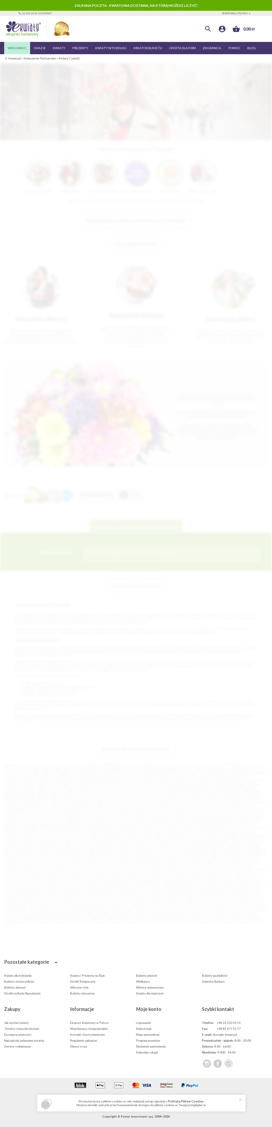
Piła (203, 772)
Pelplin (67, 899)
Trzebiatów (104, 847)
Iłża (161, 873)
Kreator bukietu (147, 48)
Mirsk (235, 888)
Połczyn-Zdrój (209, 899)
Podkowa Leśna (112, 832)
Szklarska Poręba (44, 914)
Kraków (25, 765)
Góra (262, 869)
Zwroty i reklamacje (17, 1046)
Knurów (85, 791)
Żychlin (9, 925)
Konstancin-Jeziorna (201, 813)
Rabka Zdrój (99, 836)
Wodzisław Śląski (173, 783)
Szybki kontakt (218, 1009)
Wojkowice (253, 918)
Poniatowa (228, 899)
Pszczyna (60, 836)
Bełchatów (177, 780)
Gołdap (156, 869)
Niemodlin (188, 824)
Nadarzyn (123, 824)
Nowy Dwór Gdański (246, 892)
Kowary (108, 880)
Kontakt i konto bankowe (87, 1034)
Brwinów (63, 862)
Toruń (196, 765)
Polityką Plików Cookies (185, 1101)
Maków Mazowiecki (163, 821)
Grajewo (38, 873)
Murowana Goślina (58, 892)
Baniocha (27, 858)
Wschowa (127, 850)
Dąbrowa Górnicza (179, 768)
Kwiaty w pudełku (110, 48)
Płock (209, 768)
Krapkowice (57, 817)
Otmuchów (259, 828)
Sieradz (83, 787)
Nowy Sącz (131, 772)
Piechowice (41, 832)
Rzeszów (10, 768)
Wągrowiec (97, 918)
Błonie (95, 795)
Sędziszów (56, 839)
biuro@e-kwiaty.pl (225, 1034)
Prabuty (256, 899)
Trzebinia (121, 847)
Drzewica (223, 802)
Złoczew (166, 921)
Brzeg (230, 795)
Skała (110, 839)
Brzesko (96, 862)
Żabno (242, 850)
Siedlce (165, 772)
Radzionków (171, 903)
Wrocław (39, 765)
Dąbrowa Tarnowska (66, 802)
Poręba (243, 899)
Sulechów (182, 843)
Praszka (9, 903)
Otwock (134, 787)
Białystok (146, 765)
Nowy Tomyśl (13, 895)
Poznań (53, 765)
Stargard (259, 772)
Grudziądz (63, 772)
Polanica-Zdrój (164, 832)
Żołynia (243, 921)
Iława (152, 873)
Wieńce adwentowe (150, 987)
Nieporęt (224, 824)
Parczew (43, 899)
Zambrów (73, 921)
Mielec (68, 780)
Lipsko (139, 884)
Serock (83, 839)
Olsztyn (183, 765)
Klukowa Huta (161, 813)
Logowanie (143, 1023)
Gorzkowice (186, 806)
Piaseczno (82, 783)
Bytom (67, 768)
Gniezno (10, 776)
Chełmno (55, 798)
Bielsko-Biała (52, 768)
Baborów (12, 858)
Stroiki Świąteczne (82, 981)
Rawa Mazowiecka (179, 836)
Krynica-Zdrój (118, 817)
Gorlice (149, 806)
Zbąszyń (115, 921)
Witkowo (222, 918)
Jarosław (99, 791)
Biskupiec (141, 858)
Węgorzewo (236, 847)
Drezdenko (206, 802)
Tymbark (43, 918)
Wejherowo (110, 783)
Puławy (192, 783)
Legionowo (255, 780)
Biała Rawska (232, 791)
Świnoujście (168, 787)
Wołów (19, 921)
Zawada (44, 854)
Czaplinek (212, 798)
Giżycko (57, 806)
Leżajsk (193, 817)
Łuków (106, 821)
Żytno (171, 854)
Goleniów (134, 806)
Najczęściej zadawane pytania (24, 1040)
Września (111, 850)
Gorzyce (202, 806)
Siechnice (97, 839)
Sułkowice (159, 910)
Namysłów (155, 824)
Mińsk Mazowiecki (226, 787)
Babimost (260, 854)
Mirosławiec (220, 888)
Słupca (234, 906)
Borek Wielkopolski (237, 858)
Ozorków (231, 895)
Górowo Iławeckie (16, 873)
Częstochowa (211, 765)
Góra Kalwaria (165, 806)
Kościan (95, 880)
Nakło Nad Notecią (101, 892)
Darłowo (204, 865)
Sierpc (151, 906)
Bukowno (179, 862)
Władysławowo (28, 850)
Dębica (41, 787)
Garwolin (58, 869)
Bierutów (116, 858)
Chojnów (25, 865)
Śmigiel (103, 914)
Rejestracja (143, 1028)
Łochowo (55, 888)
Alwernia (138, 791)
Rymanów (11, 839)
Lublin (118, 765)
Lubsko (95, 821)
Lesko (61, 884)
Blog (251, 48)
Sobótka (247, 906)
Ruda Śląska (114, 768)
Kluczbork (142, 813)
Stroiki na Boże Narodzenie (22, 993)
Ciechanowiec (147, 798)
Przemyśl (140, 780)
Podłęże (131, 832)
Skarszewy (179, 906)
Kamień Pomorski (202, 809)
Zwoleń (159, 854)
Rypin (45, 906)
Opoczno (189, 828)
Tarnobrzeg (235, 783)
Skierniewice (150, 783)
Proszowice (44, 903)
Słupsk (92, 772)
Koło (251, 877)
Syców (197, 910)
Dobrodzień (159, 802)
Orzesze (155, 895)
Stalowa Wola (95, 780)
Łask (246, 884)
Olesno (136, 828)
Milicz (191, 888)
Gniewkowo (140, 869)
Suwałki (59, 776)
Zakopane (256, 850)
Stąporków (70, 843)
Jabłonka (184, 873)
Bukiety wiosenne (82, 993)
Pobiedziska (172, 899)
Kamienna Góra (226, 809)
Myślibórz (76, 824)
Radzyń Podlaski (153, 836)
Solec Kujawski (16, 910)
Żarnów (31, 854)
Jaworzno (78, 772)
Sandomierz (28, 839)
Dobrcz (217, 865)
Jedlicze (239, 873)
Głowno (72, 869)
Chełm (247, 776)
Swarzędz (184, 910)
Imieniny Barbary (213, 981)
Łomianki (70, 888)
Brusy (51, 862)
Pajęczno (28, 899)
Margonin (97, 888)
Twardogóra (26, 918)
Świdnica (194, 780)
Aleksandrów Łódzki (237, 854)
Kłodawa (182, 877)
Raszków (188, 903)
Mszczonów (35, 892)
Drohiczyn (245, 865)
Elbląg (198, 768)
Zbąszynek (59, 854)
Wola (7, 921)
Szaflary (209, 910)
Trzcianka (218, 914)
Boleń (187, 795)
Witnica (9, 850)
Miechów (112, 888)
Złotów (195, 921)
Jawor (227, 873)
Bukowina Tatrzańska (155, 862)
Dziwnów (43, 869)
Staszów (34, 910)
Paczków (25, 832)
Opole (227, 765)
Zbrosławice (132, 921)
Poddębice (190, 899)
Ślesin (92, 914)
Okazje (40, 48)
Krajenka (213, 880)
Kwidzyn (156, 817)
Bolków (216, 858)
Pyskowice (116, 903)
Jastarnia (124, 809)
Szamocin (223, 910)
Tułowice (136, 847)
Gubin (66, 809)
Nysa (93, 787)
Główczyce (88, 869)
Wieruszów (179, 918)
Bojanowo (202, 858)
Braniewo (25, 862)
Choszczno (58, 865)
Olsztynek (112, 895)
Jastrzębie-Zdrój (110, 772)
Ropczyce (256, 903)
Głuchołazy (106, 869)
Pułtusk (101, 903)
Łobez (33, 821)
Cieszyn (184, 798)
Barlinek (197, 791)
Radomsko (27, 787)
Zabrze (36, 768)
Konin (194, 772)
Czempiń (144, 865)
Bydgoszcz (91, 765)
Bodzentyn (137, 795)
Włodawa (237, 918)
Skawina (121, 839)
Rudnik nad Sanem (251, 836)
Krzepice (27, 884)
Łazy (18, 888)
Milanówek (177, 888)
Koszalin (24, 772)
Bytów (41, 798)
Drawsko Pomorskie (183, 802)
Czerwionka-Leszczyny (179, 865)
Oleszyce (95, 895)
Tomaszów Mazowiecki (19, 780)
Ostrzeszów (214, 895)
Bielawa (43, 795)
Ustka (160, 847)
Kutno (104, 787)
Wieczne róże (79, 987)
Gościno (250, 869)
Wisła (209, 918)
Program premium (148, 1040)
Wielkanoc (17, 48)
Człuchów (11, 802)
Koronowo (80, 880)
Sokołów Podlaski (244, 839)
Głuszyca (122, 869)
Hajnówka (114, 873)
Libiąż (115, 884)
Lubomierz (209, 884)
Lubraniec (225, 884)
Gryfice (42, 809)
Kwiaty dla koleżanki (18, 975)
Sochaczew (191, 839)
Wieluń (165, 918)
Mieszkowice (13, 824)
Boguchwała (172, 795)
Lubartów (180, 884)
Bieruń (102, 858)
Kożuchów (185, 880)
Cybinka (197, 798)
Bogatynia (154, 795)
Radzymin (133, 836)
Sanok (42, 839)
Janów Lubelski (83, 809)
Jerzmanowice (142, 809)
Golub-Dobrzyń (173, 869)
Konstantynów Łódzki (35, 880)
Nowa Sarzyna (187, 892)
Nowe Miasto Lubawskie (39, 828)
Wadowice (208, 847)
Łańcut (169, 817)
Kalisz (37, 772)
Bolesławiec (12, 791)
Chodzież (10, 865)
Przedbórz (11, 836)
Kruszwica (11, 884)
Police (180, 832)
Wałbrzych (222, 768)
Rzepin (56, 906)
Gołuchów (207, 869)
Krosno (54, 787)
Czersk (157, 865)
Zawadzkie (100, 921)
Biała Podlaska (158, 780)
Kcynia (145, 877)
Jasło (111, 809)
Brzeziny (125, 862)
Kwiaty (59, 48)
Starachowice (129, 783)
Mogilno (258, 888)
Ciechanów (118, 787)
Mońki (8, 892)
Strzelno (127, 910)
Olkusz (162, 828)
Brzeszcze (111, 862)
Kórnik (199, 880)
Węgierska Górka (119, 918)
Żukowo (256, 921)
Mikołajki (30, 824)
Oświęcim (123, 791)
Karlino (134, 877)
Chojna (99, 798)
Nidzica (135, 892)
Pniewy (157, 899)
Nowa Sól (247, 787)
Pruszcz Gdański (227, 832)
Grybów (78, 873)
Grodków (52, 873)
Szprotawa (35, 847)
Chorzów (10, 772)
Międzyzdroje (248, 821)
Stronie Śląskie (81, 910)
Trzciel (89, 847)
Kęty (88, 813)
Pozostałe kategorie (31, 962)
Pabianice (165, 776)
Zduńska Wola (188, 787)
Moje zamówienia (147, 1034)
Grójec (65, 873)
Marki (201, 821)
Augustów (172, 791)
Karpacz (9, 813)
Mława (245, 888)
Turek (149, 847)
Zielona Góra (83, 768)
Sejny (67, 906)
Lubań (167, 884)
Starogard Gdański (212, 783)
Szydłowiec (77, 914)
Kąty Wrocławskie (43, 813)
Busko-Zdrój (12, 798)
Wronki (31, 921)
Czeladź (255, 798)
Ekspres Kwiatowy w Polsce (89, 1023)
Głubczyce (118, 806)
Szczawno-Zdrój (15, 847)
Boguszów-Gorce (181, 858)
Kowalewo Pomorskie (19, 817)
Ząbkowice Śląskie (223, 850)
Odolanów (67, 895)
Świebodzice (138, 914)
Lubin (102, 776)
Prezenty (80, 48)
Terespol (203, 914)
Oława (123, 828)
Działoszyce (240, 802)
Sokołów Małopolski (215, 839)
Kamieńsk (104, 877)
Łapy (237, 884)
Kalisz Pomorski (177, 809)
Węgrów (139, 918)
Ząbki (188, 850)
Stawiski (48, 910)
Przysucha (44, 836)
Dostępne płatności (17, 1034)
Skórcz (207, 906)
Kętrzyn (99, 813)
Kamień (90, 877)
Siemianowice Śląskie (222, 772)
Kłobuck (113, 813)
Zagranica (212, 48)
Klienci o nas (78, 1046)
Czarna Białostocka (234, 798)
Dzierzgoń (28, 869)
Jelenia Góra (149, 772)
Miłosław (203, 888)
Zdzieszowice (78, 854)
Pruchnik (60, 903)
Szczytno (24, 914)
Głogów (245, 772)
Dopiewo (230, 865)
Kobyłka (197, 877)
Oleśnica (149, 828)
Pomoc (234, 48)
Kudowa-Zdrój (45, 884)
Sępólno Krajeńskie (86, 906)
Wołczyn (82, 850)
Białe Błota (27, 795)
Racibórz (10, 783)
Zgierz (218, 780)
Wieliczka (253, 847)
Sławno (153, 839)
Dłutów (122, 802)
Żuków (133, 854)
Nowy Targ (92, 828)
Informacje (82, 1009)
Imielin (170, 873)
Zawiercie (66, 783)
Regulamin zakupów (83, 1040)
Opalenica (128, 895)
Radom (239, 765)
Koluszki (240, 877)
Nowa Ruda (168, 892)
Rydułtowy (11, 906)
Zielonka (112, 854)
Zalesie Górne (14, 854)
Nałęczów (139, 824)
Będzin (206, 780)
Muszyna (79, 892)
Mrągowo (45, 824)
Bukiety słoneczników (19, 981)
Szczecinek (149, 787)
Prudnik (208, 832)
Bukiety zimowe (15, 987)
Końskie (178, 813)
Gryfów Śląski (95, 873)
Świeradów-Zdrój (161, 914)
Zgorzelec (97, 854)
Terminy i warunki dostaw (21, 1028)
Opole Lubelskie (209, 828)
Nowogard (109, 828)
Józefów (65, 877)
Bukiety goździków (214, 975)
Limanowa (235, 817)
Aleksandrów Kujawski (205, 854)
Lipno (248, 817)
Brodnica (217, 795)
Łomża (204, 776)
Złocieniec (150, 921)
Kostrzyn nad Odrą (249, 813)
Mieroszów (128, 888)
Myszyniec (107, 824)
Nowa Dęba (150, 892)
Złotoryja (180, 921)
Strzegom (100, 910)
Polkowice (194, 832)
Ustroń (171, 847)
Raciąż (131, 903)
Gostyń (237, 869)
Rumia (95, 783)
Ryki (24, 906)
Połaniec (146, 832)
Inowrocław (117, 776)
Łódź (64, 765)
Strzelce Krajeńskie (94, 843)
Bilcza (129, 858)
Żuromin (146, 854)
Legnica (48, 772)
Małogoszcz (187, 821)
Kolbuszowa (213, 877)
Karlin (258, 809)
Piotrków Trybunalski (142, 776)
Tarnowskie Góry (49, 780)
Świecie (254, 843)
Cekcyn (221, 862)
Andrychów (154, 791)
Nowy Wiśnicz (34, 895)
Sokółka (261, 906)
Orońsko (229, 828)
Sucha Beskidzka (162, 843)
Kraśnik (73, 817)
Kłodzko (127, 813)
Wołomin (96, 850)
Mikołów (206, 787)
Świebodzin (239, 843)
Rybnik (99, 768)
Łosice (57, 821)
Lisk (23, 821)
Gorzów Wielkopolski (150, 768)
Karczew (246, 809)
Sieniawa (139, 906)
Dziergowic (11, 806)
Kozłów (41, 817)
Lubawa (194, 884)
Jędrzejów (50, 877)
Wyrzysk (44, 921)
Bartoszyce (212, 791)
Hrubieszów (138, 873)
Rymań (34, 906)
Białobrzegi (251, 791)
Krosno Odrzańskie (93, 817)
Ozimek (11, 832)
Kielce (171, 765)
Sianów (107, 906)
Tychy (129, 768)
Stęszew (62, 910)
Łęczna (28, 888)
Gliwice (24, 768)
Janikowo (198, 873)
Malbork (71, 791)
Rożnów (210, 836)
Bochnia (121, 795)
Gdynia (160, 765)
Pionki (55, 832)
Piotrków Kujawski (75, 832)
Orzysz (168, 895)
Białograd (10, 795)
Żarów (217, 921)
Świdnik (28, 791)
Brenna (39, 862)
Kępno (157, 877)
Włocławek (240, 768)
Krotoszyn (258, 880)
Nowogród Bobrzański (214, 892)
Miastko (212, 821)
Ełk (238, 776)
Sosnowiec (253, 765)
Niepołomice (206, 824)
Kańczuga (120, 877)
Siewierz (164, 906)
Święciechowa (185, 914)
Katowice (131, 765)
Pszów (89, 903)
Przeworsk (27, 836)
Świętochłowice (46, 783)
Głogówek (101, 806)
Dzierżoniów (30, 806)
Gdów (45, 806)
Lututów (120, 821)
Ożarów (245, 895)
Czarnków (96, 865)
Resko (198, 836)
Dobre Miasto (139, 802)
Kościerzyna (225, 813)
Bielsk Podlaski (86, 858)
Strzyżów (142, 843)
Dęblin (99, 802)
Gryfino (54, 809)
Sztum (49, 847)
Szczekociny (257, 910)
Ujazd (55, 918)
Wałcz (221, 847)
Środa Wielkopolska (47, 843)
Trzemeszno (235, 914)
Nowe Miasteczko (70, 828)
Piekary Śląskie (235, 780)
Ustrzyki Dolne (188, 847)
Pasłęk (55, 899)
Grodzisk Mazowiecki (239, 806)
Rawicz (201, 903)
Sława (164, 839)
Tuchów (9, 918)
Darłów (87, 802)
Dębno (110, 802)
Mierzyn (143, 888)
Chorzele (113, 798)
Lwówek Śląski (138, 821)
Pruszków (226, 776)
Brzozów (253, 795)
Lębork (180, 817)
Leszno (179, 776)
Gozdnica (216, 806)
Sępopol (70, 839)
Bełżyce (67, 858)
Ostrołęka (25, 783)
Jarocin (100, 809)
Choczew (86, 798)
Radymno (154, 903)
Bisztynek (70, 795)
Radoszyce (117, 836)
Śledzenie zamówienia (151, 1046)
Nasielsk (121, 892)
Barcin (40, 858)
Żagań (206, 921)
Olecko (82, 895)
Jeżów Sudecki (31, 877)
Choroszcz (41, 865)
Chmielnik (70, 798)
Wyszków (175, 850)
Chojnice (42, 791)
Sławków (221, 906)
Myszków (91, 824)
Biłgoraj (56, 795)
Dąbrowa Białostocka (35, 802)
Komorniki (11, 880)
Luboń (83, 821)
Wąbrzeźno (79, 918)
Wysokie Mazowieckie (151, 850)
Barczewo (53, 858)
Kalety (77, 877)
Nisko (236, 824)
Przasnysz (75, 903)
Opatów (175, 828)
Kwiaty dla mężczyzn (150, 993)
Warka (65, 918)
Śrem (28, 843)
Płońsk (95, 832)
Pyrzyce (83, 836)
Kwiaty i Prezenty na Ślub (87, 975)
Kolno (228, 877)
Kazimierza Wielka (70, 813)
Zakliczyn (59, 921)
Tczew (79, 780)
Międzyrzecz (229, 821)
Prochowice (25, 903)
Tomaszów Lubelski (69, 847)
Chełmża (235, 862)
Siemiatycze (122, 906)
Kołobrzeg (68, 787)
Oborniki (52, 895)
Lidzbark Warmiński (213, 817)
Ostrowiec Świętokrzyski (35, 776)
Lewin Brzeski (87, 884)
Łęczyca (41, 888)
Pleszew (143, 899)
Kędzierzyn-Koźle (119, 780)
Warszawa (11, 765)
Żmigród (230, 921)
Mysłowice (180, 772)
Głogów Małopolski (78, 806)
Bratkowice (201, 795)
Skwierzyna (137, 839)
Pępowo (79, 899)
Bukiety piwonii (146, 975)
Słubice (176, 839)
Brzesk (240, 795)
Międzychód (159, 888)
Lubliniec (70, 821)
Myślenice (61, 824)
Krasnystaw (229, 880)
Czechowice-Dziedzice (120, 865)
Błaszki (84, 795)
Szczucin (10, 914)
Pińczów (121, 899)
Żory (214, 776)
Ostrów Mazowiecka (190, 895)
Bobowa (108, 795)
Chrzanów (128, 798)
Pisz (132, 899)
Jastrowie (214, 873)
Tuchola (251, 914)
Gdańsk (106, 765)
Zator (87, 921)
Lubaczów (153, 884)
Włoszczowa (49, 850)
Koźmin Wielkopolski (146, 880)
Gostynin (223, 869)
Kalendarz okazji (147, 1052)
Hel (125, 873)
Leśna (72, 884)
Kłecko (169, 877)
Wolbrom (67, 850)
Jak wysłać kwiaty (16, 1023)
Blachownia (158, 858)
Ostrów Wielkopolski (82, 776)
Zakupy (12, 1009)
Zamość (192, 776)
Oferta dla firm (182, 48)
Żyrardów (57, 791)
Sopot (18, 843)
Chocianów (251, 862)
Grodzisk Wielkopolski (19, 809)
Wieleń (153, 918)
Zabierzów (201, 850)
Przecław (247, 832)
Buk (136, 862)
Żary (111, 791)
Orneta (142, 895)
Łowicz (83, 888)
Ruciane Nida (227, 836)
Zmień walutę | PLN (237, 13)
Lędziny (104, 884)
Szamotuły (239, 910)
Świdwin (222, 843)
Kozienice (122, 880)
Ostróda (243, 828)
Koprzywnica (62, 880)
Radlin (142, 903)
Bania (185, 791)
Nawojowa (172, 824)
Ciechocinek (168, 798)
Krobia (244, 880)
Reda (212, 903)
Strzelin (114, 910)
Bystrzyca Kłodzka (201, 862)
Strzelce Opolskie (121, 843)
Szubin (62, 914)
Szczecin (76, 765)
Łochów (45, 821)
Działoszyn (257, 802)
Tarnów (255, 768)
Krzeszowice (139, 817)
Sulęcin (196, 843)
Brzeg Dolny (80, 862)
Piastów (93, 899)
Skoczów (195, 906)
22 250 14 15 (27, 13)
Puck (72, 836)
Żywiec (183, 854)
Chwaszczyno (77, 865)
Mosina (20, 892)
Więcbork (196, 918)
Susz (172, 910)
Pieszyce (108, 899)
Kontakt (45, 13)
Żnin (123, 854)
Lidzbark (127, 884)
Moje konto (148, 1009)
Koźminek (169, 880)
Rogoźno (224, 903)
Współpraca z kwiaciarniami (88, 1028)
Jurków (159, 809)
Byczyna (29, 798)
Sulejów (209, 843)
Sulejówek (143, 910)
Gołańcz (192, 869)
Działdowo (11, 869)
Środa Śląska (118, 914)
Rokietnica (240, 903)
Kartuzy (23, 813)
